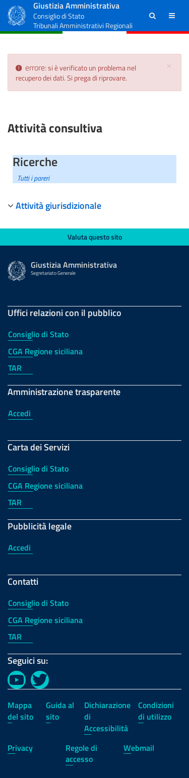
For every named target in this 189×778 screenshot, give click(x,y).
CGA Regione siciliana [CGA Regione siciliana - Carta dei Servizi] (45, 486)
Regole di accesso (81, 753)
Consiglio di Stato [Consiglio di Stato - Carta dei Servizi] (38, 468)
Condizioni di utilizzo (156, 711)
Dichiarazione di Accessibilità (107, 716)
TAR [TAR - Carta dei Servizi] (15, 502)
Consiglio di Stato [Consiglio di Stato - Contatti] (38, 603)
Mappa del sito (20, 711)
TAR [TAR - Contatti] (15, 637)
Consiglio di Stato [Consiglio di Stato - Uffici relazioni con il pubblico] (38, 334)
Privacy (20, 748)
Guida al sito (60, 711)
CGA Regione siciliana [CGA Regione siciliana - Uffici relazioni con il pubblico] (45, 351)
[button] (152, 15)
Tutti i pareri (33, 178)
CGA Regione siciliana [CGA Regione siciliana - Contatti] (45, 620)
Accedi (19, 413)
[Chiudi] (169, 66)
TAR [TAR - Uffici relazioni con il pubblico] (15, 368)
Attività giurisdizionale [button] (58, 205)
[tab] (94, 206)
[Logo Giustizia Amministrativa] (17, 14)
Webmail (138, 748)
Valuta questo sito (95, 236)
